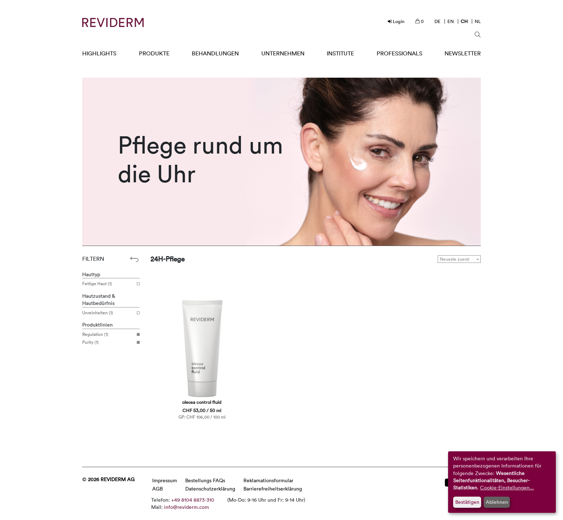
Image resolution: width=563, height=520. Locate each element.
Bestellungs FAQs (205, 480)
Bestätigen (467, 501)
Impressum (164, 480)
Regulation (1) (108, 334)
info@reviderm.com (186, 506)
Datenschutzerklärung (210, 488)
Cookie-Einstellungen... (507, 487)
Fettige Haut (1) (108, 284)
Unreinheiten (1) (108, 313)
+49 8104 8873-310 (192, 499)
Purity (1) (108, 342)
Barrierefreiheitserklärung (272, 488)
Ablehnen (497, 501)
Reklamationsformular (268, 480)
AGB (157, 488)
